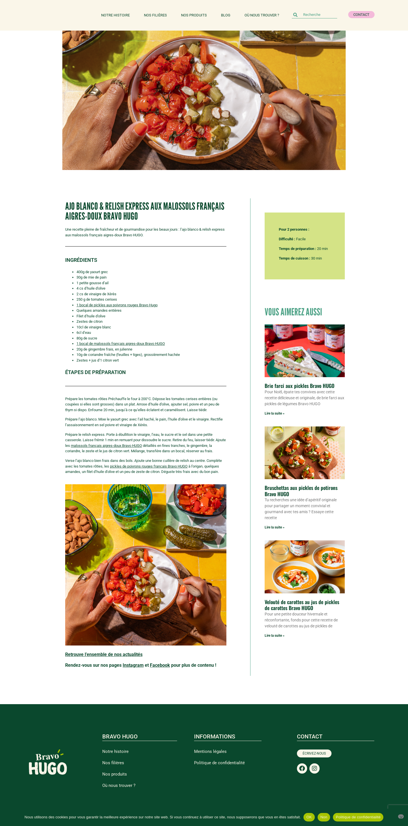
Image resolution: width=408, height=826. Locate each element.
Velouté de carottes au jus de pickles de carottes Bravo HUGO (302, 605)
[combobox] (314, 14)
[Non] (401, 816)
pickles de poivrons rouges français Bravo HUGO (149, 466)
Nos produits (194, 15)
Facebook (160, 665)
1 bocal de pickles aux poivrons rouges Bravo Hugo (117, 305)
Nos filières (155, 15)
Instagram (133, 665)
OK (309, 817)
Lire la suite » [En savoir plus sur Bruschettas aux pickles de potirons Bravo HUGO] (274, 527)
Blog (225, 15)
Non (324, 817)
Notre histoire (115, 15)
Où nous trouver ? (262, 15)
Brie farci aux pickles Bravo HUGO (299, 385)
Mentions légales (210, 751)
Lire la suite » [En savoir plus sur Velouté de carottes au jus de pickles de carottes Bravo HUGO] (274, 636)
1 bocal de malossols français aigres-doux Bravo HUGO (120, 343)
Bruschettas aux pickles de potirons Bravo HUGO (301, 491)
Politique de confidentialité (219, 762)
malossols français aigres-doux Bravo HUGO (106, 445)
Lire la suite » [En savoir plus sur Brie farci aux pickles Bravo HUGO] (274, 413)
